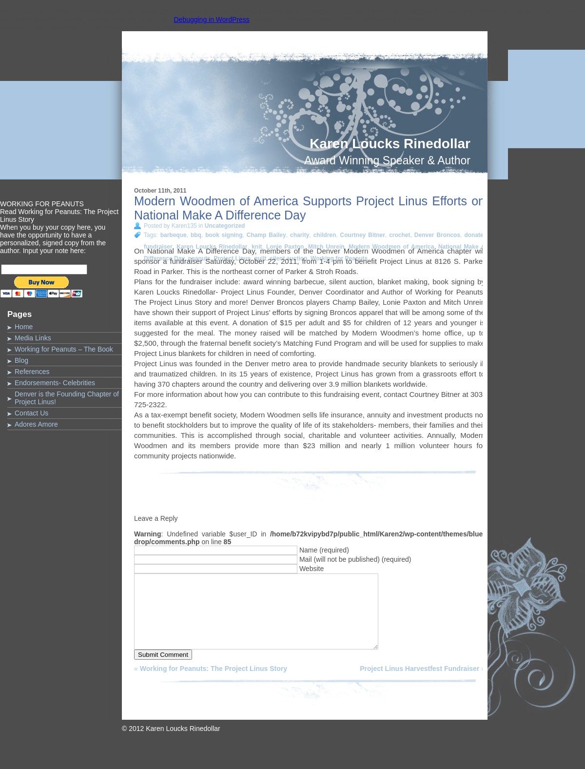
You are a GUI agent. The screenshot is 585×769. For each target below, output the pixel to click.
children (324, 235)
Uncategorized (225, 225)
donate (473, 235)
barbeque (173, 235)
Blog (21, 360)
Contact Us (31, 413)
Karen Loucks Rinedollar (390, 143)
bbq (196, 235)
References (32, 371)
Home (24, 327)
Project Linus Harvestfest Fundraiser (419, 683)
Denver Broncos (437, 235)
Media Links (33, 338)
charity (299, 235)
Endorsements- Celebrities (55, 383)
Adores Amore (36, 424)
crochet (399, 235)
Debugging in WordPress (211, 19)
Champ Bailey (266, 235)
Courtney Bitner (362, 235)
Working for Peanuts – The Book (64, 349)
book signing (223, 235)
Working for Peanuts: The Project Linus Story (213, 683)
